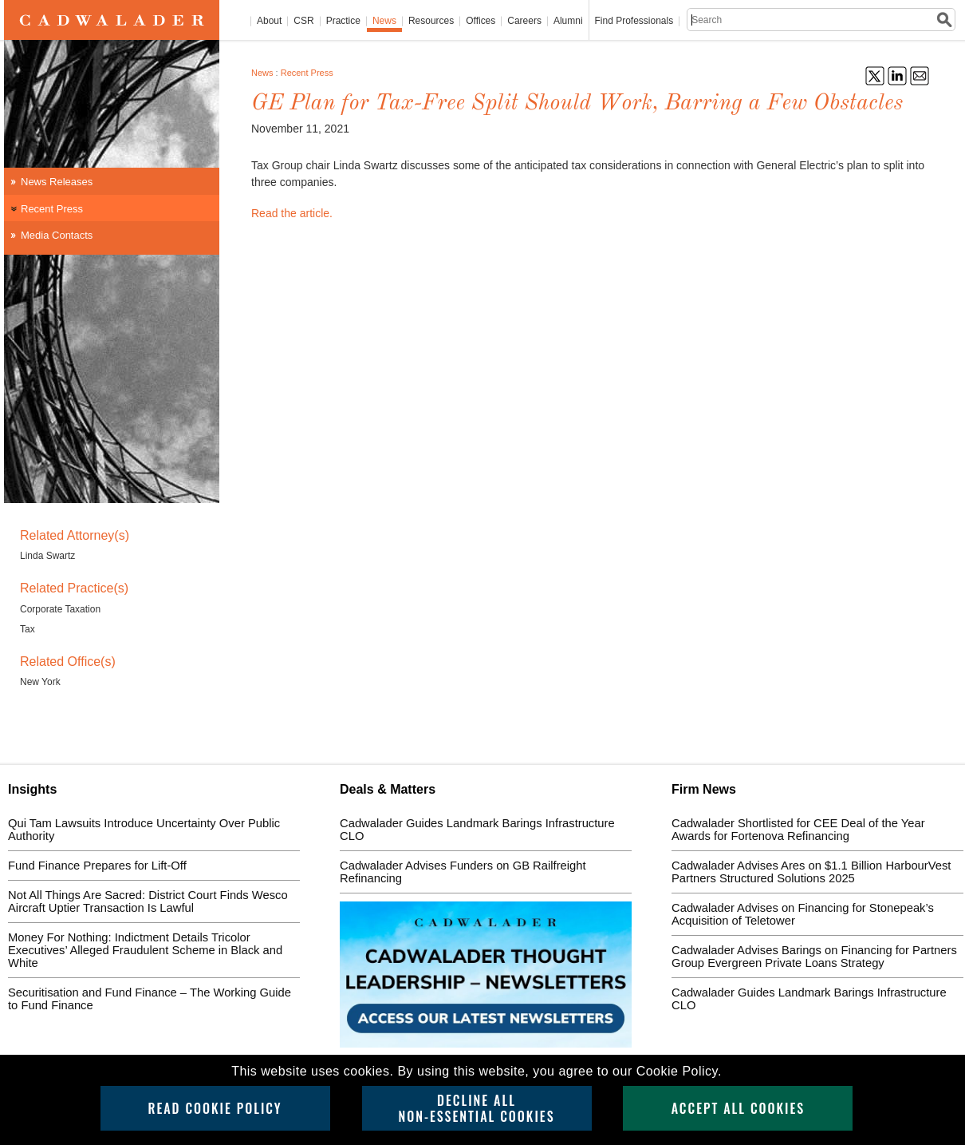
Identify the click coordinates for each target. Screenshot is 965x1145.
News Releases (57, 182)
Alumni (568, 21)
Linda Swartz (47, 555)
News (384, 21)
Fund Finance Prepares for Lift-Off (97, 865)
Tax (27, 629)
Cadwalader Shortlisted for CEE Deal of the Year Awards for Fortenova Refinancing (798, 829)
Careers (524, 21)
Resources (431, 21)
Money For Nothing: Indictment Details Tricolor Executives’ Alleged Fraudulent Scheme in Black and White (145, 950)
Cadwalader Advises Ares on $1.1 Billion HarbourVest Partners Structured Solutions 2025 (811, 872)
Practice (343, 21)
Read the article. (292, 213)
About (269, 21)
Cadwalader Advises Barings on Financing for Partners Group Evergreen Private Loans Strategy (814, 956)
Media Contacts (57, 235)
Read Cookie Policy (215, 1108)
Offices (480, 21)
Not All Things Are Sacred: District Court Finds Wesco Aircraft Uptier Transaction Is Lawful (148, 901)
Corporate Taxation (60, 609)
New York (40, 681)
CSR (303, 21)
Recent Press (307, 72)
